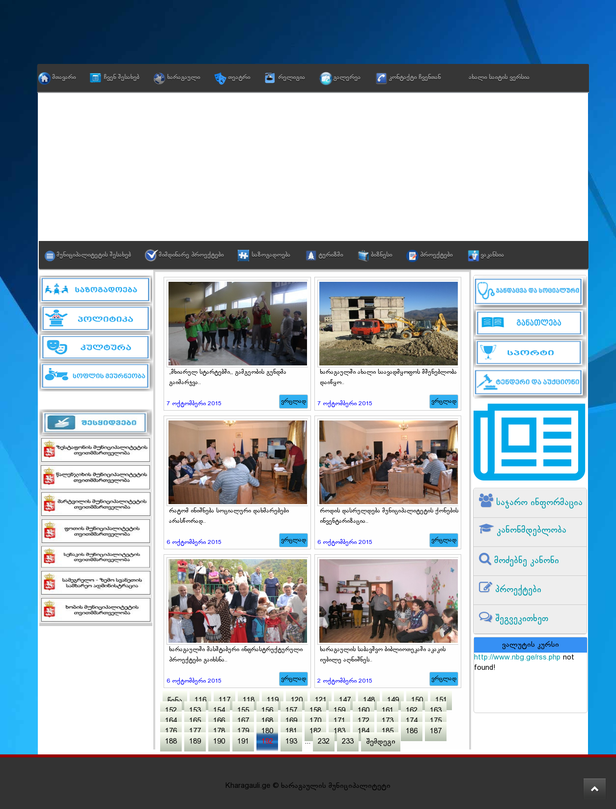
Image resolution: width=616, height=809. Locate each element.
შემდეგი (380, 742)
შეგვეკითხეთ (520, 619)
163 (436, 711)
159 (339, 711)
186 (412, 731)
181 (291, 731)
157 (291, 711)
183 (339, 731)
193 (291, 742)
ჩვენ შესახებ (121, 78)
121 (321, 700)
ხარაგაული (183, 78)
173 (387, 721)
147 (345, 700)
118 (248, 700)
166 (219, 721)
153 (195, 711)
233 (348, 742)
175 (436, 721)
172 (363, 721)
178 (219, 731)
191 (243, 742)
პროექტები (436, 255)
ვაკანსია (492, 255)
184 (363, 731)
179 (243, 731)
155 (243, 711)
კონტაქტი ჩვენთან (415, 78)
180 (267, 731)
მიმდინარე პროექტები (191, 255)
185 (387, 731)
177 (195, 731)
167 (243, 721)
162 (412, 711)
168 (267, 721)
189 (195, 742)
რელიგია (291, 78)
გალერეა (347, 78)
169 (291, 721)
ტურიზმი (330, 255)
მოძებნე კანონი (525, 561)
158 (315, 711)
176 (171, 731)
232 (324, 742)
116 (200, 700)
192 (267, 742)
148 (369, 700)
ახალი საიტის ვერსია (499, 78)
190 (219, 742)
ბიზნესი (381, 255)
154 (219, 711)
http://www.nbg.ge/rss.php (517, 657)
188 (171, 742)
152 (171, 711)
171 (339, 721)
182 (315, 731)
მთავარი (64, 78)
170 (315, 721)
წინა (175, 700)
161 (387, 711)
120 (297, 700)
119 (273, 700)
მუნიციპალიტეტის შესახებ (93, 255)
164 (171, 721)
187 (436, 731)
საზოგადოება (271, 255)
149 (393, 700)
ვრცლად (293, 401)
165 (195, 721)
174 (412, 721)
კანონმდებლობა (530, 530)
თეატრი (239, 78)
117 (224, 700)
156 (267, 711)
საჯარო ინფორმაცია (538, 503)
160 (363, 711)
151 (441, 700)
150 (417, 700)
